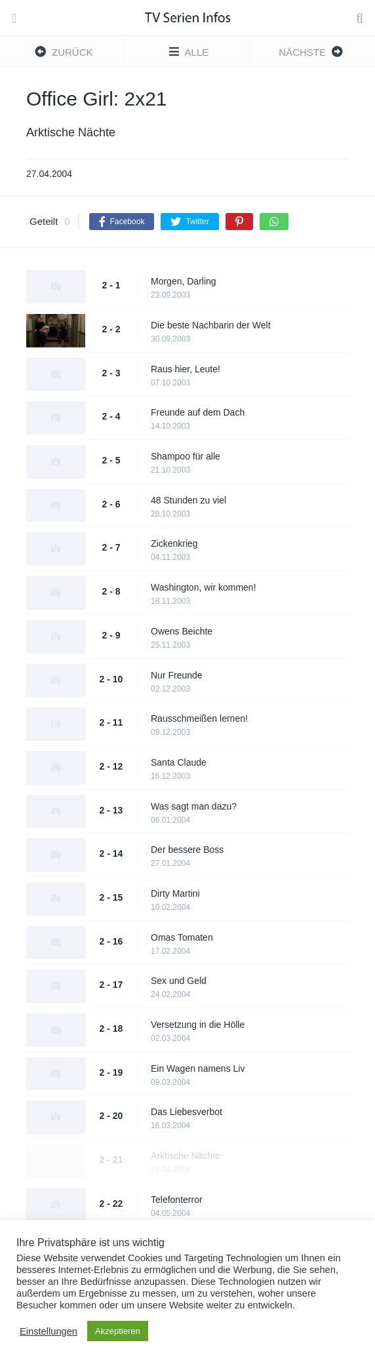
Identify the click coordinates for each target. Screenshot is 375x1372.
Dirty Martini (175, 893)
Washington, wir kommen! (203, 587)
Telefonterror (177, 1199)
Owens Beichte (181, 631)
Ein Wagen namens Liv (198, 1068)
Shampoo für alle (185, 456)
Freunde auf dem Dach (198, 412)
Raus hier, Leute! (185, 369)
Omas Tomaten (182, 937)
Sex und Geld (179, 980)
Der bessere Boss (187, 849)
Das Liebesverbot (186, 1112)
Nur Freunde (177, 675)
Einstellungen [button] (48, 1331)
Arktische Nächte (185, 1155)
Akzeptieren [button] (117, 1331)
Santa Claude (179, 762)
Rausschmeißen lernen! (199, 718)
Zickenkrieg (174, 543)
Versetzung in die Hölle (198, 1024)
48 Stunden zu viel (188, 500)
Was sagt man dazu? (194, 806)
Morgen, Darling (183, 281)
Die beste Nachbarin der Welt (211, 325)
